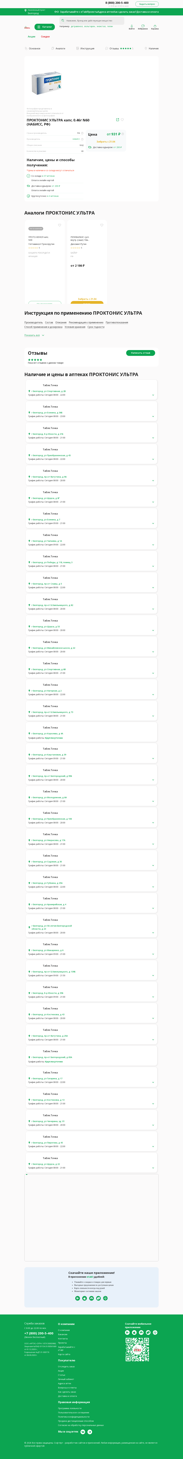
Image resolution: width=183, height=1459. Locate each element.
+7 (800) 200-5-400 (38, 1333)
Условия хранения (75, 327)
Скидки (45, 36)
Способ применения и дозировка (43, 327)
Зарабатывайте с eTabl (73, 11)
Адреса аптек (106, 11)
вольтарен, (89, 26)
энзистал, (101, 26)
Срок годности (96, 327)
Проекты (92, 11)
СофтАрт (58, 1442)
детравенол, (76, 26)
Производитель (33, 322)
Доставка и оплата (147, 11)
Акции (31, 36)
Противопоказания (117, 322)
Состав (49, 322)
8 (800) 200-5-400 (116, 3)
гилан (109, 26)
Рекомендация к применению (86, 322)
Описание (61, 322)
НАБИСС (77, 139)
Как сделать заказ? (125, 11)
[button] (91, 395)
